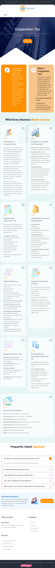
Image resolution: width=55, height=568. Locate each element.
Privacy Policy (50, 562)
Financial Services (8, 546)
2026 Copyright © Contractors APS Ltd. (12, 562)
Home (32, 522)
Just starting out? (8, 543)
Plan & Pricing (34, 528)
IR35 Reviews (7, 549)
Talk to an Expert (47, 501)
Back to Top (26, 566)
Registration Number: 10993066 (35, 562)
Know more (27, 41)
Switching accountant (9, 541)
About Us (33, 525)
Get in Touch (34, 531)
